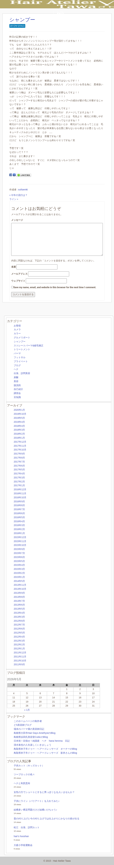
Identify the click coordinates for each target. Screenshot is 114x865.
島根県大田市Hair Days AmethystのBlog (34, 733)
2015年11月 (20, 541)
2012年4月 (19, 636)
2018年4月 (19, 426)
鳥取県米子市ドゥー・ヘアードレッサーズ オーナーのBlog (45, 748)
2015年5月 (19, 561)
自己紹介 (18, 389)
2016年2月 (19, 529)
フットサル (19, 357)
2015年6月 (19, 557)
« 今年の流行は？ (18, 195)
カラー (17, 333)
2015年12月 (20, 537)
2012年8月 (19, 620)
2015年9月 (19, 549)
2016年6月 (19, 513)
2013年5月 (19, 608)
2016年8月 (19, 505)
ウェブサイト (18, 280)
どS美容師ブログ (23, 725)
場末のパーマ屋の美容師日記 (29, 729)
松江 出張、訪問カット (27, 827)
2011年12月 (20, 652)
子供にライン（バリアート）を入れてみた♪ (36, 801)
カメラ (17, 329)
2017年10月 (20, 449)
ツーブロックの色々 (24, 774)
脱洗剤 (17, 385)
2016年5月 (19, 517)
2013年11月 (20, 585)
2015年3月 (19, 569)
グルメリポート (22, 337)
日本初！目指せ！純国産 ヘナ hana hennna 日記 (42, 740)
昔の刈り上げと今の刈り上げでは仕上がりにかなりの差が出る (46, 818)
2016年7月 (19, 509)
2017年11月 (20, 445)
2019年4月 (19, 422)
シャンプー (22, 20)
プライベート (21, 361)
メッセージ (17, 220)
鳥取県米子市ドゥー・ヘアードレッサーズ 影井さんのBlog (45, 753)
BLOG (60, 12)
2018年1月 (19, 437)
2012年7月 (19, 624)
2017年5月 (19, 469)
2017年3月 (19, 477)
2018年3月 (19, 429)
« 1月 (27, 710)
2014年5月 (19, 581)
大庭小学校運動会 (23, 845)
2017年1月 (19, 485)
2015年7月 (19, 553)
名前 (13, 266)
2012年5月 (19, 632)
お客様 (17, 325)
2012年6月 (19, 628)
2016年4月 (19, 521)
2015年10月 (20, 545)
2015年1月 (19, 577)
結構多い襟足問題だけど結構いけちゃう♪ (35, 809)
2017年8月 (19, 457)
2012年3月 (19, 640)
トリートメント (22, 349)
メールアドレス (19, 273)
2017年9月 (19, 453)
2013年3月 (19, 616)
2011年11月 (20, 656)
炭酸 (16, 377)
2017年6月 (19, 465)
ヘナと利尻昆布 (22, 783)
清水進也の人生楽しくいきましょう (32, 744)
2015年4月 (19, 565)
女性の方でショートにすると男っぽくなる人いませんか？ (44, 792)
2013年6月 (19, 604)
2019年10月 (20, 414)
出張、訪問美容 (22, 373)
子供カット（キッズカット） (29, 765)
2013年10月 (20, 589)
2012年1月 (19, 648)
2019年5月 (19, 418)
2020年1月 (19, 410)
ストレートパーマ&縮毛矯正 (28, 345)
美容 (16, 381)
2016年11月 (20, 493)
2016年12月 (20, 489)
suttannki (23, 189)
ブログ (17, 365)
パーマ (17, 353)
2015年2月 (19, 573)
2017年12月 (20, 441)
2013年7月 (19, 601)
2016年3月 (19, 525)
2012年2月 (19, 644)
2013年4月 (19, 612)
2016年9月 (19, 501)
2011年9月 (19, 664)
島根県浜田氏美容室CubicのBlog (31, 737)
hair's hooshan (21, 836)
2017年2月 (19, 481)
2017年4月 (19, 473)
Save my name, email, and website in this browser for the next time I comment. (54, 287)
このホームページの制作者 (28, 721)
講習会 (17, 393)
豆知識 (17, 397)
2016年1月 (19, 533)
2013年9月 (19, 593)
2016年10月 (20, 497)
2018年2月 (19, 433)
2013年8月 (19, 597)
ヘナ (16, 369)
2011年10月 (20, 660)
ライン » (13, 199)
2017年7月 (19, 461)
